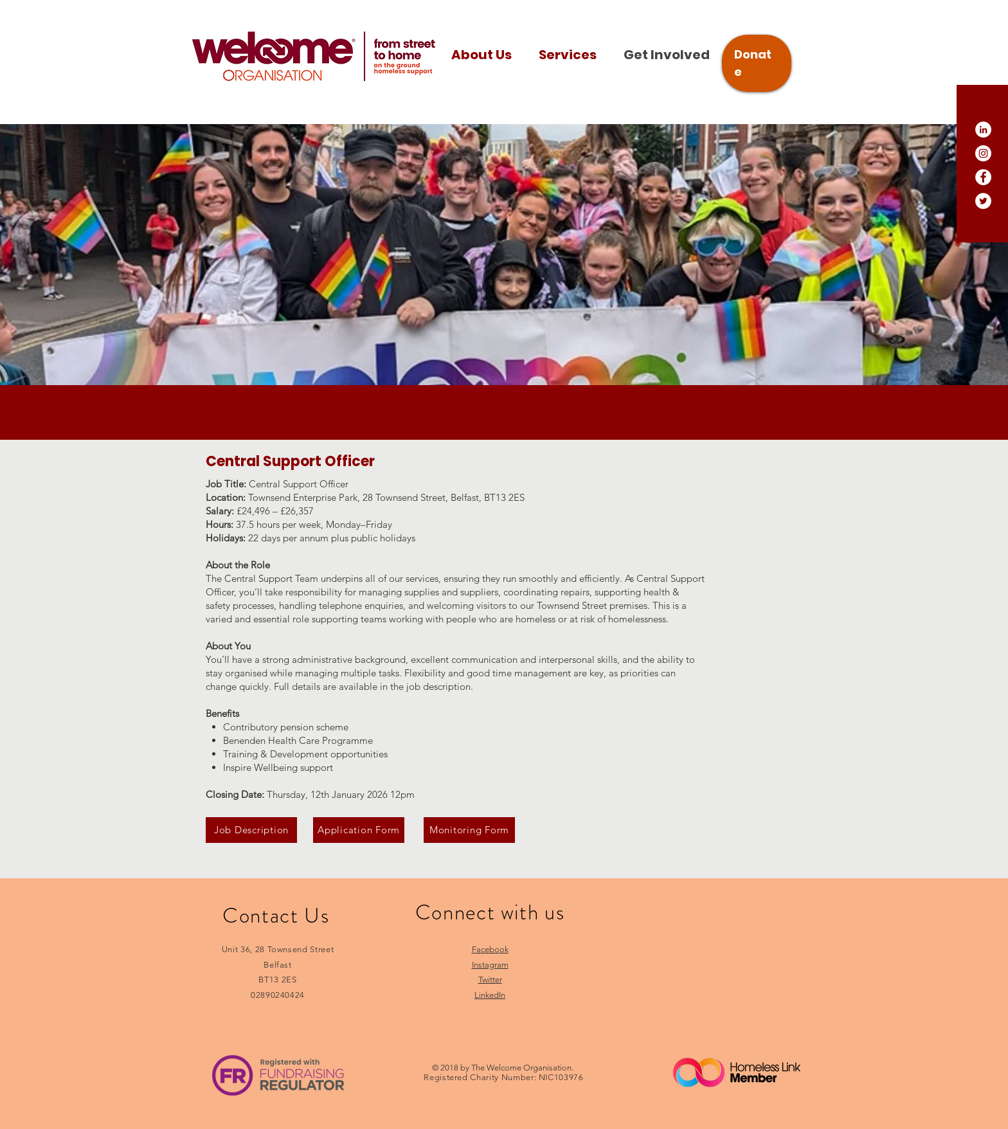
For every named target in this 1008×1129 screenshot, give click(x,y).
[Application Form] (358, 830)
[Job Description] (251, 830)
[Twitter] (983, 201)
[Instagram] (983, 153)
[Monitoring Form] (469, 830)
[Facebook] (983, 177)
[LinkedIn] (983, 130)
